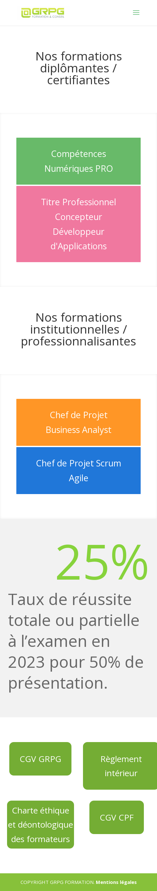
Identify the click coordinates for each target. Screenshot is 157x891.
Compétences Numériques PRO (78, 161)
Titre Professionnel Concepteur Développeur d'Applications (78, 224)
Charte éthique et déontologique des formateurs (40, 824)
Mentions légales (116, 882)
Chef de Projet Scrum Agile (78, 470)
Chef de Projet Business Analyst (78, 422)
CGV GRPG (40, 759)
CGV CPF (117, 817)
